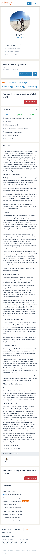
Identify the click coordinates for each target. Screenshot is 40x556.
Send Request (25, 74)
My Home (12, 82)
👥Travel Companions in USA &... (13, 494)
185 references (10, 115)
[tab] (4, 82)
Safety (10, 529)
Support (18, 529)
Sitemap (4, 553)
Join (29, 3)
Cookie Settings (8, 536)
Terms (28, 550)
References (7, 87)
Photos (23, 83)
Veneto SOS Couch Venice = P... (12, 511)
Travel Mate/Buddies (9, 504)
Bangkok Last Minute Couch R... (13, 514)
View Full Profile (31, 102)
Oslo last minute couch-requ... (12, 498)
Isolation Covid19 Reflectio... (12, 501)
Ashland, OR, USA (20, 37)
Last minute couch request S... (12, 521)
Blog (3, 533)
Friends (20, 87)
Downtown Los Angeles (10, 491)
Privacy (34, 550)
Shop (9, 533)
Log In (36, 3)
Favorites (32, 87)
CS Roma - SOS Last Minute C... (12, 508)
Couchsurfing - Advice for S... (12, 517)
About (4, 82)
